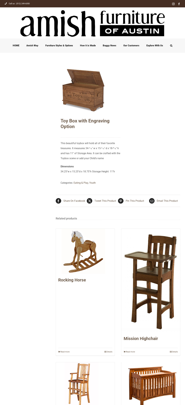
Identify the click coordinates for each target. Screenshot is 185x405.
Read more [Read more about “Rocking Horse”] (65, 352)
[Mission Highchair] (150, 280)
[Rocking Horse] (85, 251)
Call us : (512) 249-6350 (17, 3)
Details (109, 352)
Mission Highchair (141, 338)
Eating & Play (81, 182)
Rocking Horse (72, 280)
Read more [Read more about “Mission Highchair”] (130, 352)
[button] (171, 45)
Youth (92, 182)
